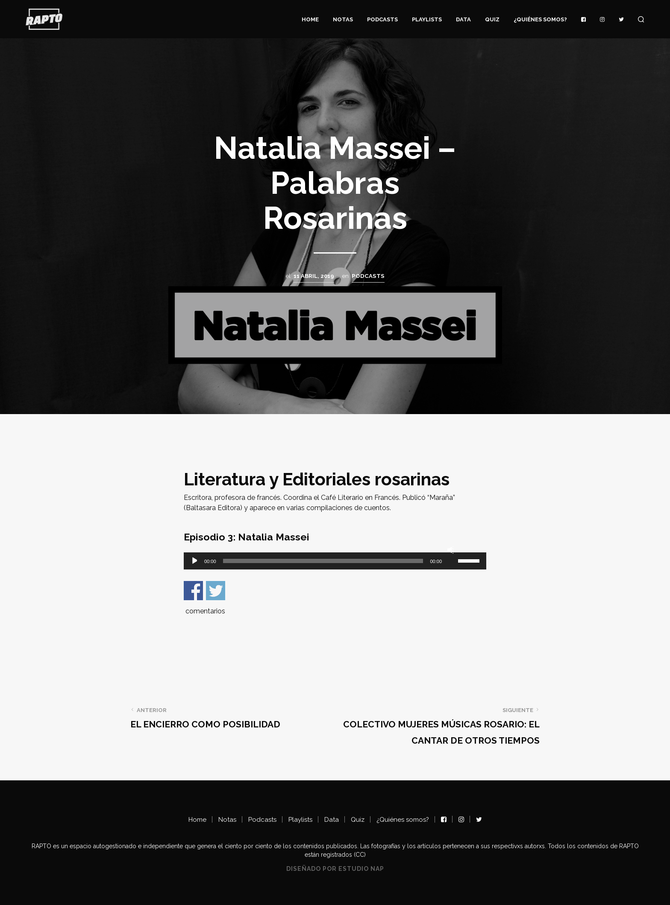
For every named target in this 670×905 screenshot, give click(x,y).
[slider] (323, 561)
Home (310, 19)
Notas (343, 19)
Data (463, 19)
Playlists (427, 19)
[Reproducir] (194, 561)
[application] (335, 560)
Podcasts (382, 19)
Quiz (492, 19)
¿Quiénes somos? (540, 19)
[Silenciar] (450, 550)
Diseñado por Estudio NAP (335, 869)
